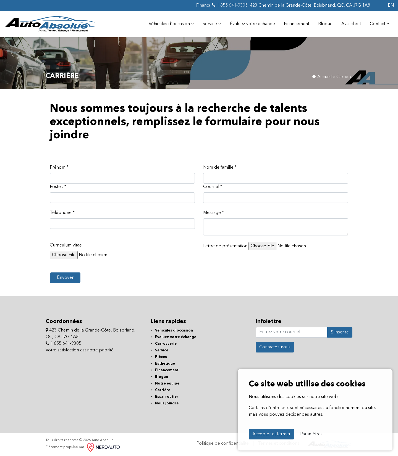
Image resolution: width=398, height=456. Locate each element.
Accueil (322, 77)
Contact (379, 23)
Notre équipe (165, 383)
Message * (213, 213)
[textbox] (275, 226)
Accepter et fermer (271, 434)
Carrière (160, 390)
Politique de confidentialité (223, 443)
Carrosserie (164, 344)
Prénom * (59, 167)
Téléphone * (62, 213)
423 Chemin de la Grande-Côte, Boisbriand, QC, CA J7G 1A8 (310, 5)
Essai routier (164, 397)
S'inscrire (340, 332)
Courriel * (212, 187)
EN (391, 5)
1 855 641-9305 (230, 5)
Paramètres (311, 434)
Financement (296, 24)
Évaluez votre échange (252, 24)
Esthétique (163, 363)
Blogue (325, 24)
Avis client (351, 24)
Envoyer (65, 277)
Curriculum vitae (66, 245)
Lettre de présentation (225, 246)
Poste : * (58, 187)
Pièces (159, 357)
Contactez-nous (274, 347)
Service (212, 23)
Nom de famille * (220, 167)
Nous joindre (165, 403)
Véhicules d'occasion (171, 23)
